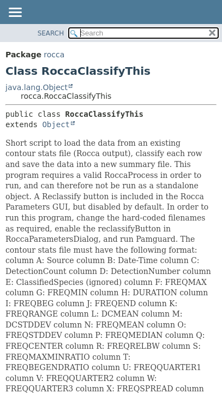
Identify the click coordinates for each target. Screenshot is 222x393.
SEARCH (51, 33)
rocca (54, 54)
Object (56, 124)
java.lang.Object (36, 87)
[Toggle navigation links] (14, 13)
